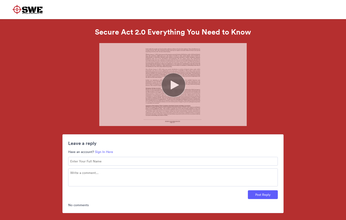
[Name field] (173, 161)
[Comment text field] (173, 177)
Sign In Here (104, 152)
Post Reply (262, 195)
